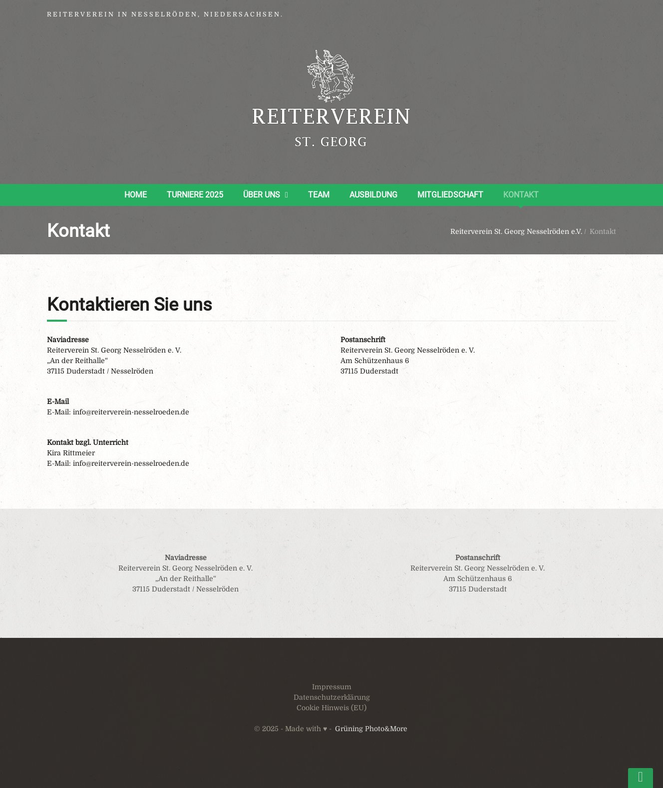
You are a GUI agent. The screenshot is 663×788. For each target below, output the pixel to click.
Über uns (261, 194)
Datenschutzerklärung (332, 697)
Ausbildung (373, 194)
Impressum (331, 687)
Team (319, 194)
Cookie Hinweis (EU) (331, 708)
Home (135, 194)
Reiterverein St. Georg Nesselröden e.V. (516, 231)
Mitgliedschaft (450, 194)
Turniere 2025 (195, 194)
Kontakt (521, 194)
